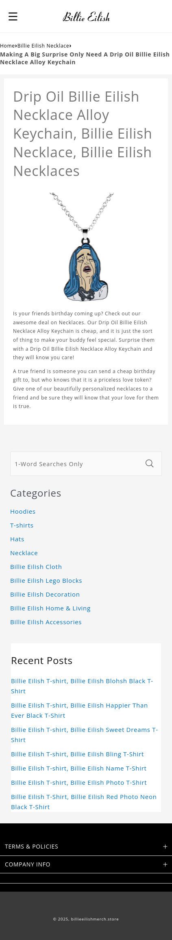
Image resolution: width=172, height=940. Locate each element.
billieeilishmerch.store (95, 919)
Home (7, 45)
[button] (13, 16)
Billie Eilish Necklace (43, 45)
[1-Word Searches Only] (76, 463)
